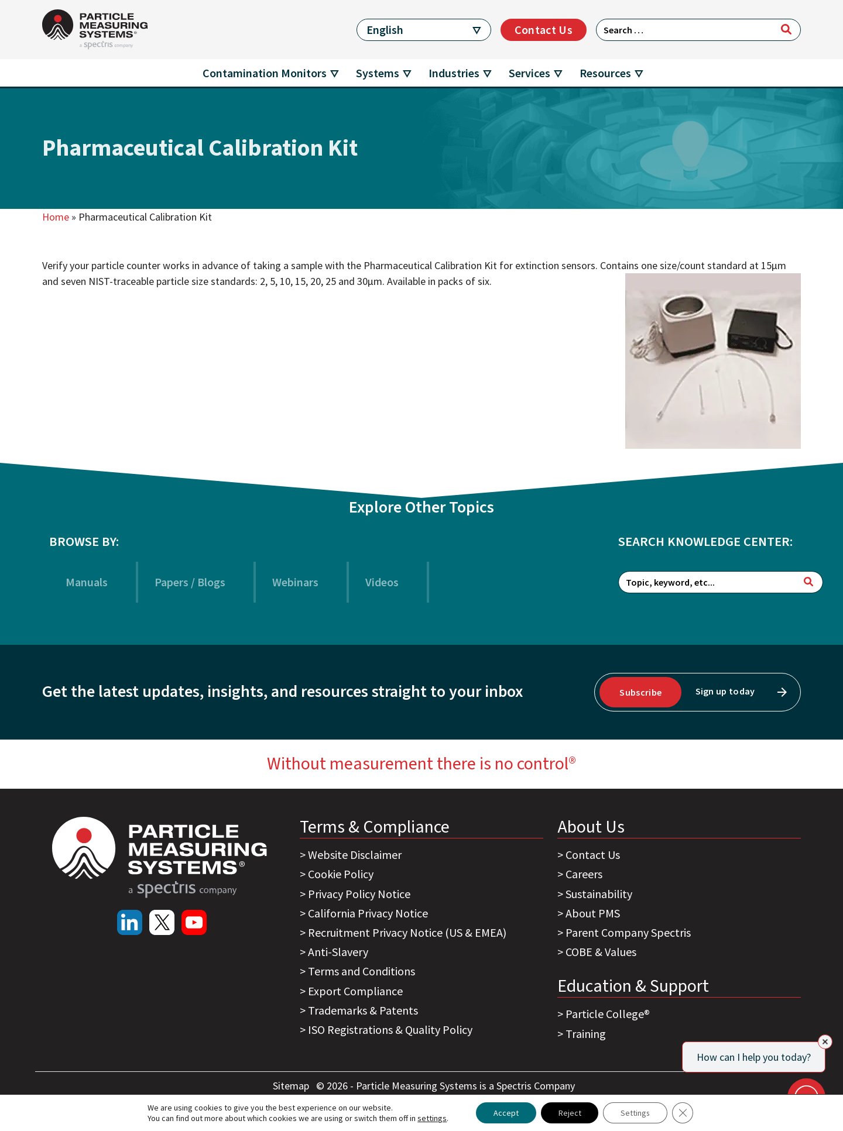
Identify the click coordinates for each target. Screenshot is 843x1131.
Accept (505, 1113)
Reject (569, 1113)
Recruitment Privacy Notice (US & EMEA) (407, 932)
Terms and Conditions (361, 971)
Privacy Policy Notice (359, 893)
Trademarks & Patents (363, 1010)
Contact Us (544, 29)
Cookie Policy (340, 874)
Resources (605, 73)
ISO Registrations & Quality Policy (390, 1029)
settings (431, 1118)
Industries (454, 73)
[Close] (825, 1042)
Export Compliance (355, 991)
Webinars (295, 582)
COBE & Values (601, 951)
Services (529, 73)
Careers (584, 874)
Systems (377, 73)
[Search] (786, 29)
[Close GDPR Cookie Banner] (683, 1112)
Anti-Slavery (338, 951)
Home (55, 217)
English (384, 29)
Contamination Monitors (265, 73)
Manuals (87, 582)
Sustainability (599, 893)
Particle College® (608, 1013)
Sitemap (292, 1085)
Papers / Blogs (190, 582)
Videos (382, 582)
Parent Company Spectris (628, 932)
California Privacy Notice (368, 913)
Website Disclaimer (355, 854)
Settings (635, 1113)
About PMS (593, 913)
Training (586, 1033)
